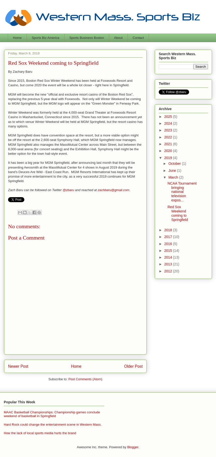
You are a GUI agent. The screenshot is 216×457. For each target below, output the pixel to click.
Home (17, 38)
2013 (168, 264)
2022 (168, 137)
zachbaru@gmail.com (113, 190)
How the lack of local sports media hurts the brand (40, 433)
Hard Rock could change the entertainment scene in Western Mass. (52, 424)
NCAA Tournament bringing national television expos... (182, 191)
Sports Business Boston (86, 38)
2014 (168, 257)
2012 (168, 271)
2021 (168, 144)
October (175, 164)
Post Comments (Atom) (85, 379)
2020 (168, 151)
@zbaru (68, 190)
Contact (138, 38)
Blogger (132, 447)
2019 (168, 158)
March (173, 177)
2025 (168, 117)
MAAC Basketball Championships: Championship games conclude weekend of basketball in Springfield (52, 414)
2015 (168, 251)
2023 (168, 130)
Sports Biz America (45, 38)
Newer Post (18, 366)
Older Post (133, 366)
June (172, 171)
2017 (168, 237)
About (118, 38)
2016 (168, 244)
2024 (168, 123)
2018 (168, 230)
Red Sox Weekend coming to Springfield (178, 213)
